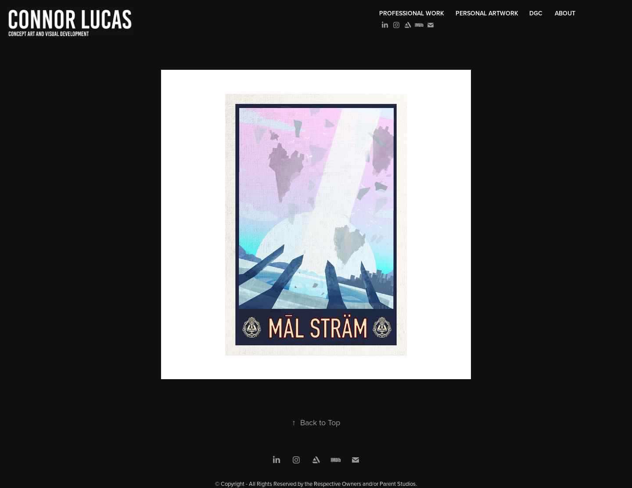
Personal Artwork (487, 13)
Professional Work (411, 13)
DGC (535, 13)
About (565, 13)
